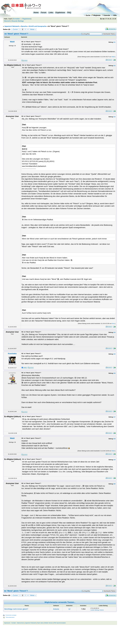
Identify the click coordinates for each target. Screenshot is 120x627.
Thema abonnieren (10, 617)
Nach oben (40, 623)
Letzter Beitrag (95, 610)
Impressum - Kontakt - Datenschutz (14, 623)
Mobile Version (48, 623)
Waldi (12, 42)
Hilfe (114, 15)
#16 (114, 373)
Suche (87, 15)
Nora (113, 323)
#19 (114, 459)
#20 (114, 484)
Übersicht (7, 21)
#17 (114, 417)
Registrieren (26, 19)
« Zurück (15, 29)
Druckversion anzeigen (11, 615)
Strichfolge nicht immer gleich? (16, 609)
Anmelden (16, 19)
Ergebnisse (60, 12)
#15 (114, 354)
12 (69, 609)
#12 (114, 65)
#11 (114, 42)
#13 (114, 116)
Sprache (24, 26)
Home (36, 12)
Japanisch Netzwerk (11, 26)
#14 (114, 332)
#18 (114, 438)
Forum (43, 12)
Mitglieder (96, 15)
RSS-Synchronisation (60, 623)
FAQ (69, 12)
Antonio (56, 609)
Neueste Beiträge (18, 21)
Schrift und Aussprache (37, 26)
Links (51, 12)
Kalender (106, 15)
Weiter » (33, 29)
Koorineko (12, 354)
